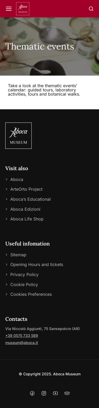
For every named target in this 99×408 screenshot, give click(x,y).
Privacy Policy (24, 274)
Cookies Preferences (31, 294)
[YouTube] (55, 394)
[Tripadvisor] (67, 394)
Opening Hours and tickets (36, 264)
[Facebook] (32, 394)
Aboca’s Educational (30, 199)
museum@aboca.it (21, 342)
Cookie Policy (24, 284)
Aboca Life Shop (27, 219)
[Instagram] (43, 394)
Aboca (16, 179)
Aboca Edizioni (25, 209)
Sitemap (18, 254)
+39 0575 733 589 (21, 335)
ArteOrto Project (26, 189)
